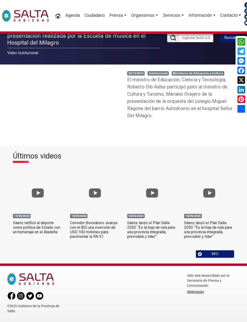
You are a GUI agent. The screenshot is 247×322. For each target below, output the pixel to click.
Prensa (116, 15)
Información (200, 15)
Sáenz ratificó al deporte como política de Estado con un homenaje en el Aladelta (36, 227)
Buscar (230, 37)
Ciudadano (95, 15)
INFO (208, 254)
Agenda (73, 15)
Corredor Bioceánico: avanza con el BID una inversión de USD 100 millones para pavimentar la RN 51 (93, 230)
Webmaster (195, 292)
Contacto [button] (229, 15)
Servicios (172, 15)
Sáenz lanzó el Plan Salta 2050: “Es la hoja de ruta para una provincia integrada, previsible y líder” (151, 230)
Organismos (142, 15)
